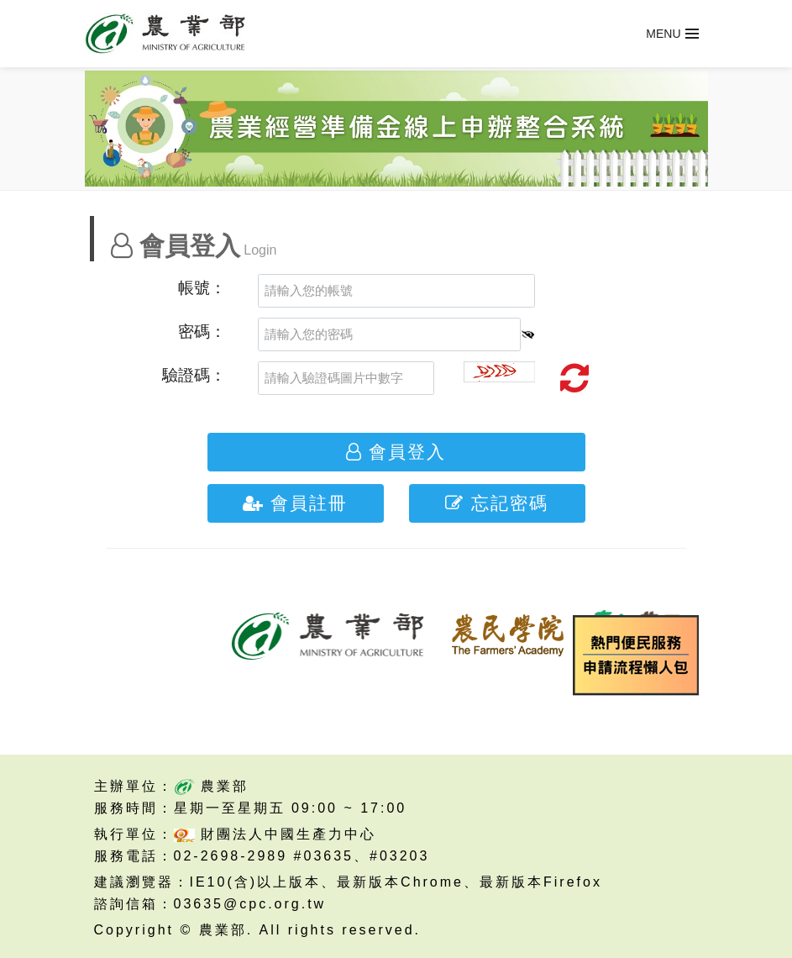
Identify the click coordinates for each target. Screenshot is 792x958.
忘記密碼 (496, 503)
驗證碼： (194, 375)
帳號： (202, 288)
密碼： (202, 331)
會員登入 (396, 452)
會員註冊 (295, 503)
